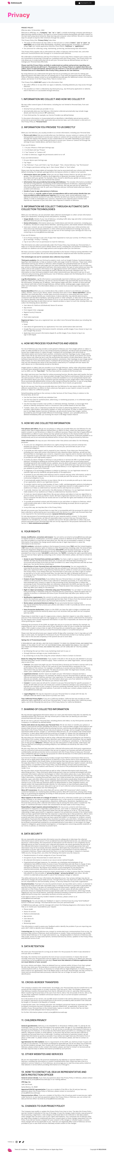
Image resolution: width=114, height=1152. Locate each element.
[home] (15, 3)
